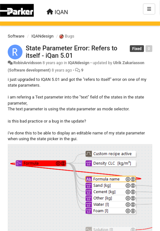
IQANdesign (42, 36)
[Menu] (149, 9)
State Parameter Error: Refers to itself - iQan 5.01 (71, 51)
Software (16, 36)
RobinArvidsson (27, 63)
